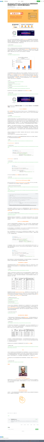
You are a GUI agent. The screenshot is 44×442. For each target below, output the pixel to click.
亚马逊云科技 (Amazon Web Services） (14, 419)
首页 (19, 1)
